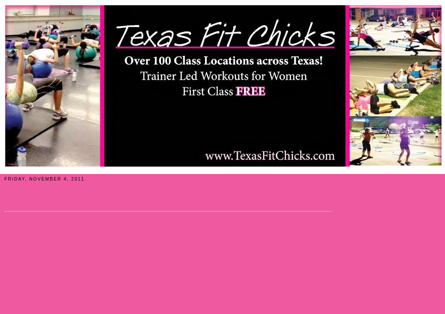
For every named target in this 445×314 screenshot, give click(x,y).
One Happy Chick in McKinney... (57, 190)
